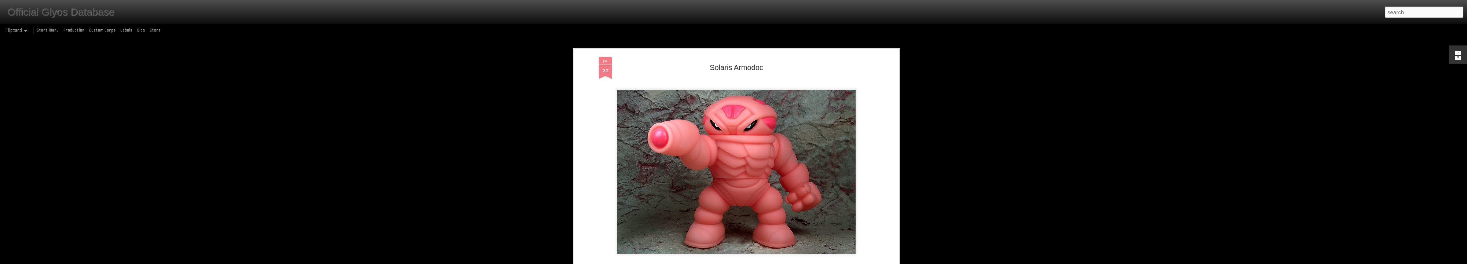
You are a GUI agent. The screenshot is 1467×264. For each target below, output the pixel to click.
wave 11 (790, 114)
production (746, 114)
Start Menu (48, 30)
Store (155, 30)
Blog (141, 30)
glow (729, 114)
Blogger (765, 260)
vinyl (775, 114)
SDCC (763, 114)
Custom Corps (102, 30)
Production (73, 30)
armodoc (714, 114)
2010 (698, 114)
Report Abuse (786, 260)
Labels (126, 30)
